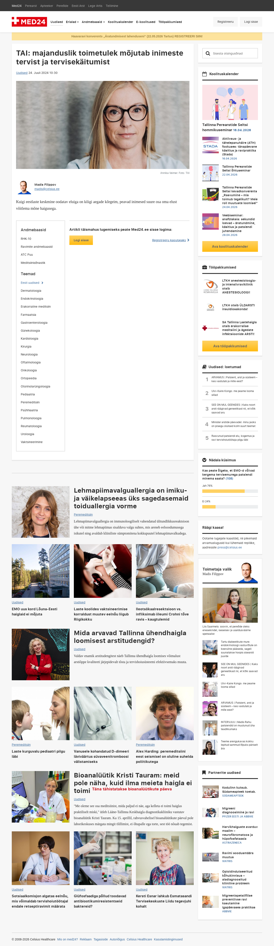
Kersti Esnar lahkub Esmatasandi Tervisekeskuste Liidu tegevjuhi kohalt (164, 901)
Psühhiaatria (29, 410)
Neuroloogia (29, 354)
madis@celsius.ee (47, 189)
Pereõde (62, 6)
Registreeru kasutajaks (170, 240)
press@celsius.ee (229, 547)
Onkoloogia (29, 370)
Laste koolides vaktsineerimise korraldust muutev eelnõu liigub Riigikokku (101, 614)
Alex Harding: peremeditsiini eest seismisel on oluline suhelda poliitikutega (164, 756)
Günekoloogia (30, 330)
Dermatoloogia (31, 291)
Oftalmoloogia (31, 362)
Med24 (17, 6)
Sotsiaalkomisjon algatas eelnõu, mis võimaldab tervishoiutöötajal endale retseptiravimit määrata (40, 901)
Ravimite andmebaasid (37, 246)
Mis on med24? (67, 939)
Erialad (71, 22)
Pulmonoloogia (31, 418)
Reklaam (86, 939)
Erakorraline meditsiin (36, 306)
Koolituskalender (120, 22)
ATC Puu (27, 254)
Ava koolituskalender (230, 246)
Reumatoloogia (31, 426)
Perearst (31, 6)
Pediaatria (28, 394)
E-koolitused (145, 22)
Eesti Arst (78, 6)
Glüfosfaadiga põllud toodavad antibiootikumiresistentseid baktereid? (100, 901)
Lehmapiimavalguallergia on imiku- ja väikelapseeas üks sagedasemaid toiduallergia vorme (131, 498)
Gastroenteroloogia (34, 322)
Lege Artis (95, 6)
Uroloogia (27, 434)
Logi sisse (251, 22)
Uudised (57, 22)
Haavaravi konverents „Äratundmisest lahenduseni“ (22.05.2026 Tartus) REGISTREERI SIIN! (137, 36)
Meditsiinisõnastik (33, 263)
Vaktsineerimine (32, 442)
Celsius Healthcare (139, 939)
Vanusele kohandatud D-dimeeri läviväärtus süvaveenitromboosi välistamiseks (101, 756)
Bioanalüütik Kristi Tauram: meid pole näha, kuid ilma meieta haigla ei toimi (133, 782)
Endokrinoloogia (32, 298)
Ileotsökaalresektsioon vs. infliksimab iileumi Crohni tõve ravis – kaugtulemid (162, 614)
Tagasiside (101, 939)
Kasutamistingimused (168, 939)
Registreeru (225, 22)
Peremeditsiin (30, 402)
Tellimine (112, 6)
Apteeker (46, 6)
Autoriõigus (117, 939)
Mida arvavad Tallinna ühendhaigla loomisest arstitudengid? (130, 636)
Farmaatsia (28, 315)
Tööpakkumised (170, 22)
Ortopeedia (29, 378)
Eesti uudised (30, 283)
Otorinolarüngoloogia (35, 386)
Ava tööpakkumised (230, 346)
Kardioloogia (29, 338)
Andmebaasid (92, 22)
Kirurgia (26, 346)
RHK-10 (26, 239)
